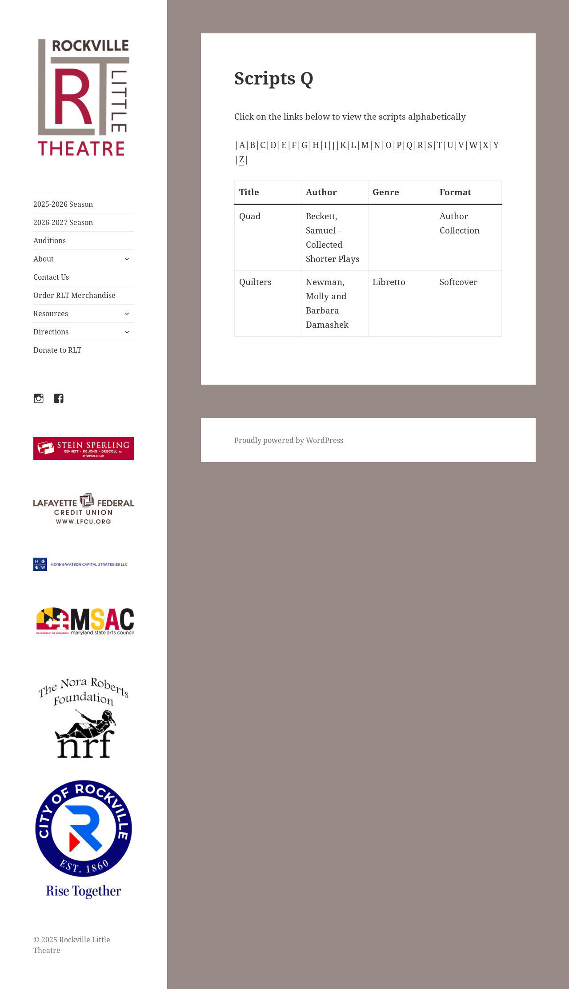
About (43, 259)
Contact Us (51, 277)
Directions (50, 332)
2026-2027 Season (63, 222)
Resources (50, 313)
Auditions (49, 240)
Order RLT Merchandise (74, 295)
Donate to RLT (57, 350)
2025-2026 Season (63, 204)
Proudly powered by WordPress (288, 440)
